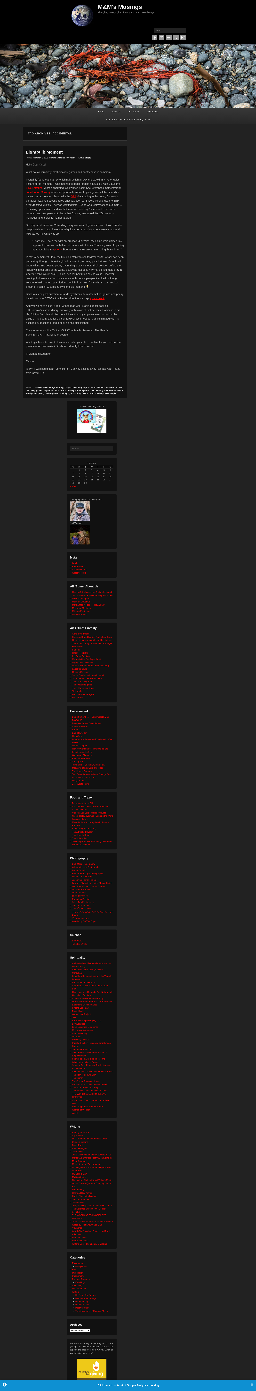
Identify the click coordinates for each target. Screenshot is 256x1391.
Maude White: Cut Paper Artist (86, 659)
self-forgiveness (53, 393)
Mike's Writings (82, 1301)
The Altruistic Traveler (82, 832)
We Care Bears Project (83, 694)
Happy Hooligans (80, 653)
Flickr (169, 37)
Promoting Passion (81, 899)
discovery (30, 390)
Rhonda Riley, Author (82, 1193)
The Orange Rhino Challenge (86, 1081)
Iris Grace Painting (81, 656)
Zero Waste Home (80, 784)
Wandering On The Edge (84, 921)
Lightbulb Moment (44, 152)
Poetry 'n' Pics (82, 1304)
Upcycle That (78, 780)
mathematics (110, 390)
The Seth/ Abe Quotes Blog (85, 1087)
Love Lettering (34, 188)
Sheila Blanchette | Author (84, 1196)
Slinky (74, 196)
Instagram (183, 37)
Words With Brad (80, 1240)
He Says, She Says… (85, 1295)
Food (74, 1269)
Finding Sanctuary (80, 1008)
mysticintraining (79, 1033)
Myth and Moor (79, 1177)
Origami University (80, 672)
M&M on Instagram (81, 598)
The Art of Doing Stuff (82, 681)
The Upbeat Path (80, 838)
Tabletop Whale (79, 944)
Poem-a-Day (78, 1189)
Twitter (161, 37)
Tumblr (176, 37)
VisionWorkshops (80, 918)
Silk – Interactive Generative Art (87, 678)
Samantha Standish (81, 1049)
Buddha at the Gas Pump (84, 982)
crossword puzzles (113, 387)
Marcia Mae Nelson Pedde (63, 158)
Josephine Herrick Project (84, 880)
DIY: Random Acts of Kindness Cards (89, 1138)
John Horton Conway (38, 192)
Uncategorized (79, 1288)
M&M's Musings (120, 7)
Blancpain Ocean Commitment (86, 723)
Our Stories (134, 111)
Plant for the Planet (81, 758)
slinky (64, 393)
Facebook (154, 37)
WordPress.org (79, 573)
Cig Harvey (77, 1135)
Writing (59, 387)
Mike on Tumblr (79, 614)
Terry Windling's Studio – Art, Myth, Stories (92, 1205)
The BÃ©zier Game (81, 908)
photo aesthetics (80, 896)
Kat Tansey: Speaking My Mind (86, 1020)
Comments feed (79, 569)
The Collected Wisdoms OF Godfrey (89, 1209)
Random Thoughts (81, 1279)
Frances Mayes (79, 1148)
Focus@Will (78, 1011)
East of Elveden (79, 733)
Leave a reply (85, 158)
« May (73, 486)
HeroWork (77, 736)
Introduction (77, 1273)
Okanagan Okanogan (82, 755)
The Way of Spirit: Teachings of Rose (89, 1090)
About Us (116, 111)
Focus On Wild (79, 870)
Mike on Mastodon (80, 611)
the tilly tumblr (78, 1212)
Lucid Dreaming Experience (85, 1027)
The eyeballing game (82, 684)
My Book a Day (79, 1174)
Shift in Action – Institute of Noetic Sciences (92, 1071)
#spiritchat (88, 387)
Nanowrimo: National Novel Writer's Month (92, 1180)
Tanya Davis (78, 1202)
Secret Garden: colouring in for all (88, 675)
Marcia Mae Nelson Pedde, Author (88, 605)
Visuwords (77, 1228)
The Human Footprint (82, 771)
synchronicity (97, 298)
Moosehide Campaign (82, 1030)
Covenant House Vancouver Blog (87, 998)
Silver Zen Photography (83, 902)
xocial (75, 1113)
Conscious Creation (81, 995)
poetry (58, 249)
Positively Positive (80, 1039)
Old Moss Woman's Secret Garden (88, 886)
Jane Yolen (77, 1151)
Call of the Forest (80, 726)
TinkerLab (76, 691)
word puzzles (95, 393)
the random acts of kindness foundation (90, 1084)
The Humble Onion (81, 835)
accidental (99, 387)
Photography (78, 1276)
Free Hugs (80, 1282)
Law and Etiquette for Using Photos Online (92, 883)
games (39, 390)
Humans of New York (82, 876)
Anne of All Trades (80, 634)
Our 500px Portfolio (81, 889)
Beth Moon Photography (83, 864)
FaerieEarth (77, 1145)
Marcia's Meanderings (45, 387)
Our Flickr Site (79, 892)
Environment (78, 1263)
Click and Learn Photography (86, 867)
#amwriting (76, 387)
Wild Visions (78, 697)
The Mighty (77, 1078)
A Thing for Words (80, 1132)
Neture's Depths (79, 745)
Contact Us (152, 111)
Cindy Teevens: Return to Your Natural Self (92, 992)
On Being (76, 1036)
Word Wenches (79, 1237)
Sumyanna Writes (80, 905)
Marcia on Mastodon (81, 608)
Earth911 (76, 729)
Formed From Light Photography (87, 873)
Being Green (81, 1266)
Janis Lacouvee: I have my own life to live (91, 1154)
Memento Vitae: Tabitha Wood (86, 1164)
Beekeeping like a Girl (82, 803)
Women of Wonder (81, 1110)
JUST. (75, 1017)
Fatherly (76, 650)
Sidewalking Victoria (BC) (84, 828)
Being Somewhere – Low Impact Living (90, 717)
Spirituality (77, 1285)
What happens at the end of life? (87, 1106)
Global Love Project (81, 1014)
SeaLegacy (77, 761)
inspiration (48, 390)
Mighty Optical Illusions (83, 662)
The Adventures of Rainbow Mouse (91, 1311)
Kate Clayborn (82, 390)
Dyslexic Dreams (80, 1142)
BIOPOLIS (77, 720)
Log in (75, 563)
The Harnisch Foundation (84, 1075)
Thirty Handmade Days (83, 688)
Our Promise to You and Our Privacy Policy (128, 119)
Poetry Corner (82, 1308)
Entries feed (77, 566)
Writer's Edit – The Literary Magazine (89, 1244)
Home (101, 111)
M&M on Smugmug (81, 602)
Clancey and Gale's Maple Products (89, 813)
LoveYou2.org (78, 1024)
